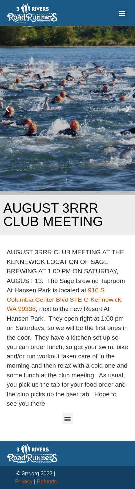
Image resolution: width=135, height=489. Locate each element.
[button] (122, 13)
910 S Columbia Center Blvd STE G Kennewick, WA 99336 (65, 299)
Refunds (47, 481)
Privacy (23, 481)
